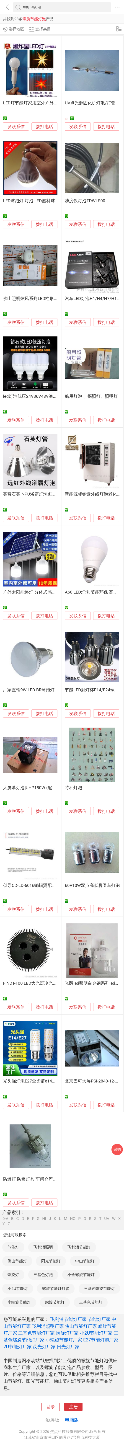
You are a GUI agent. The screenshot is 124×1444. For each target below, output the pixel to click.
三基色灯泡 (43, 1274)
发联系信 (16, 126)
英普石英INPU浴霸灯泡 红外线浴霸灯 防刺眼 (45, 494)
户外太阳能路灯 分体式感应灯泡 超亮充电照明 (47, 592)
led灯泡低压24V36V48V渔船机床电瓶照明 (43, 396)
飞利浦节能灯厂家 (68, 1319)
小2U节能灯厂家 (96, 1333)
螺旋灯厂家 (67, 1333)
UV (106, 1219)
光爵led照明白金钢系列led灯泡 (94, 983)
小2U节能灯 (18, 1288)
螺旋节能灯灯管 (55, 1288)
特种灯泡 (73, 787)
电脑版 (72, 1420)
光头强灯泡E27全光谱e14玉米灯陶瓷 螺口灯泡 (47, 1081)
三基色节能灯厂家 (36, 1333)
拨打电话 (44, 126)
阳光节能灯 (51, 1261)
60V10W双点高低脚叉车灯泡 (92, 885)
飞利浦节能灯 (79, 1247)
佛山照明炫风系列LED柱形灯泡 (32, 298)
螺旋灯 (13, 1274)
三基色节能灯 (90, 1302)
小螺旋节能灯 (19, 1302)
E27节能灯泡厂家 (100, 1340)
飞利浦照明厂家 (48, 1326)
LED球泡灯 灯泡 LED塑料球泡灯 (33, 200)
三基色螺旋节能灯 (99, 1288)
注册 (73, 1406)
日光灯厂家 (68, 1346)
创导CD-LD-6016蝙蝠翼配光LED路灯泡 (39, 885)
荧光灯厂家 (44, 1346)
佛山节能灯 (17, 1261)
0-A (5, 1219)
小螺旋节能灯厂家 (64, 1340)
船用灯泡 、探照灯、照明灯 (91, 396)
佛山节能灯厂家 (81, 1326)
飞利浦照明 (43, 1247)
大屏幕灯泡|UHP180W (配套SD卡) (35, 787)
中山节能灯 (85, 1261)
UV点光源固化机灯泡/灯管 (90, 103)
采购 (117, 1149)
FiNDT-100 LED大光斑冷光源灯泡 (34, 983)
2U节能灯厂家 (17, 1346)
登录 (50, 1406)
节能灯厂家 (99, 1319)
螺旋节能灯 (55, 1302)
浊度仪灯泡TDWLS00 (85, 200)
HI (44, 1219)
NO (72, 1219)
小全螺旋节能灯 (81, 1274)
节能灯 (13, 1247)
